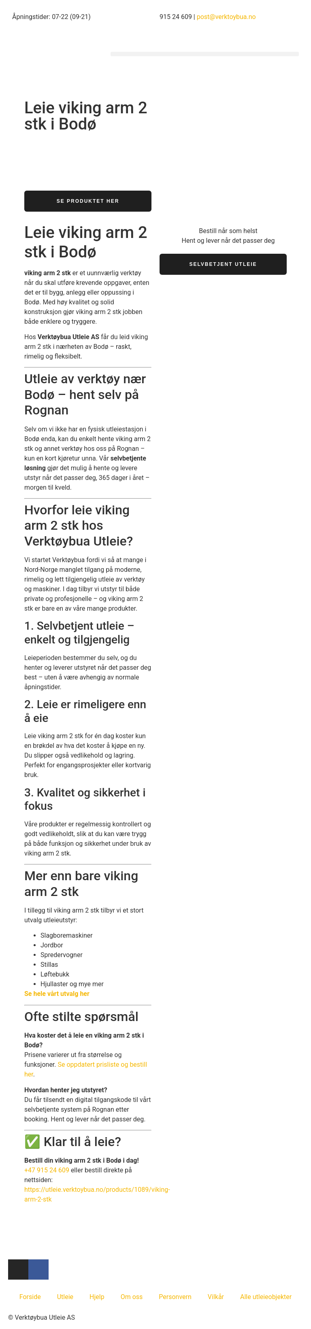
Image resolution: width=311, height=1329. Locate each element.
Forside (30, 1297)
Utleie (65, 1297)
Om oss (132, 1297)
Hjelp (96, 1297)
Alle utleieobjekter (266, 1297)
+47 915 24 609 (46, 1170)
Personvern (175, 1297)
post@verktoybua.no (226, 17)
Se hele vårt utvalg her (56, 994)
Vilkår (216, 1297)
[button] (205, 54)
